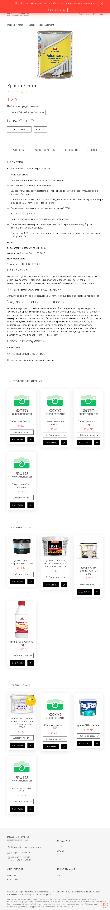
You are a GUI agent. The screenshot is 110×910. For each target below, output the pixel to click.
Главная (11, 25)
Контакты (12, 880)
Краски (32, 25)
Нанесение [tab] (71, 149)
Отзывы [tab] (92, 149)
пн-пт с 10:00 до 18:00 (21, 858)
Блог (59, 875)
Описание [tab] (19, 149)
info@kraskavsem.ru (20, 852)
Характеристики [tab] (45, 149)
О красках (12, 875)
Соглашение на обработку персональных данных (29, 894)
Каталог (21, 25)
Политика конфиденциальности (85, 892)
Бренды (61, 851)
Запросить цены (56, 10)
